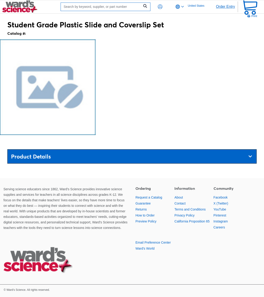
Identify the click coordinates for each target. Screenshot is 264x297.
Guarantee (143, 203)
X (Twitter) (221, 203)
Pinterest (220, 215)
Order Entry (225, 7)
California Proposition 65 (192, 221)
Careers (219, 227)
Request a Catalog (148, 197)
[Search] (101, 7)
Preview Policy (145, 221)
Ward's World (145, 248)
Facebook (221, 197)
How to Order (145, 215)
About (178, 197)
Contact (179, 203)
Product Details (131, 156)
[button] (160, 6)
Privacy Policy (184, 215)
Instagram (221, 221)
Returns (141, 209)
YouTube (220, 209)
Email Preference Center (153, 242)
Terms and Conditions (189, 209)
